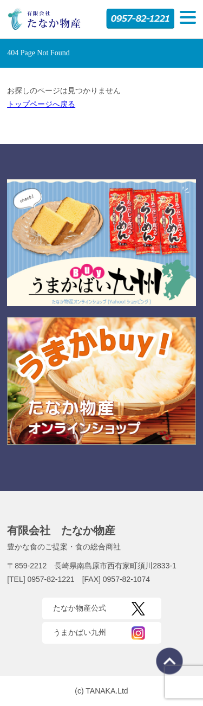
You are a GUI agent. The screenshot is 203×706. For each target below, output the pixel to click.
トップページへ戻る (41, 104)
